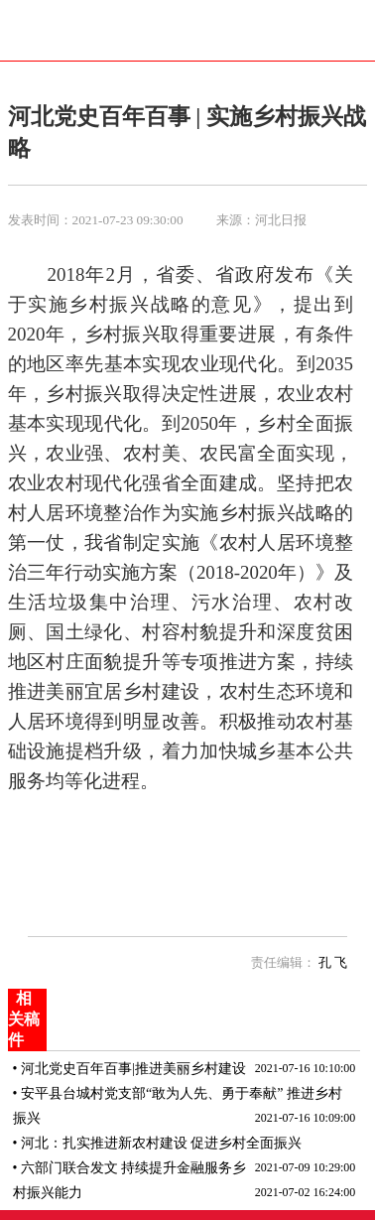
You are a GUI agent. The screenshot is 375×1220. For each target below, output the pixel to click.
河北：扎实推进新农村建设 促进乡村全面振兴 (162, 1143)
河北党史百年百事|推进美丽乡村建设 (133, 1068)
